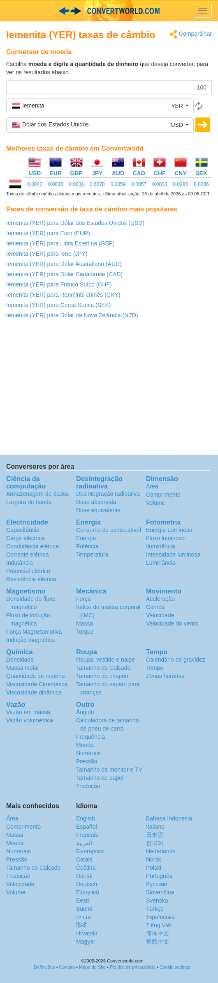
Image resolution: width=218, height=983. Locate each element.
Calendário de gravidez (175, 659)
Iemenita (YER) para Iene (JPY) (47, 253)
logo (109, 10)
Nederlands (161, 851)
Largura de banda (29, 502)
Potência (87, 546)
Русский (156, 884)
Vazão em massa (28, 712)
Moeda (85, 745)
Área (152, 486)
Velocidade (160, 615)
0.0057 (138, 184)
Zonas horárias (165, 676)
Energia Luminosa (169, 530)
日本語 (154, 835)
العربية (84, 843)
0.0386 (201, 184)
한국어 (154, 843)
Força (83, 599)
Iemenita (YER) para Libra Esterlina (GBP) (60, 243)
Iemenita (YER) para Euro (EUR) (48, 233)
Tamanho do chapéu (102, 676)
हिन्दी (81, 925)
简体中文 (157, 933)
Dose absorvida (96, 502)
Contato (67, 967)
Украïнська (160, 917)
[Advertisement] (109, 389)
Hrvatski (86, 933)
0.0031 (76, 184)
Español (86, 826)
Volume (155, 503)
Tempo (154, 667)
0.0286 (180, 184)
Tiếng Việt (159, 925)
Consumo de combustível (108, 530)
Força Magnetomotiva (34, 631)
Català (84, 859)
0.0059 (118, 184)
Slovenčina (160, 892)
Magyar (85, 941)
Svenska (157, 900)
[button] (100, 106)
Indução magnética (30, 640)
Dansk (84, 876)
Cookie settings (175, 967)
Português (159, 876)
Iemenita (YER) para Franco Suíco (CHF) (59, 284)
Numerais (88, 753)
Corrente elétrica (27, 554)
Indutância (19, 562)
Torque (85, 631)
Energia (86, 538)
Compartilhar (190, 34)
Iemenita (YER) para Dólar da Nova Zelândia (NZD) (72, 315)
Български (90, 851)
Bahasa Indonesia (169, 818)
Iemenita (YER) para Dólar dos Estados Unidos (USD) (75, 223)
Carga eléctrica (25, 538)
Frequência (90, 736)
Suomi (84, 908)
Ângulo (85, 712)
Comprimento (163, 494)
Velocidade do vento (172, 623)
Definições (44, 967)
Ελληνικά (87, 892)
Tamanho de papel (99, 777)
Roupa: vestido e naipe (105, 659)
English (85, 818)
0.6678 (97, 184)
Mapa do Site (92, 967)
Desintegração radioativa (108, 493)
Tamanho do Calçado (103, 667)
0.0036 (55, 184)
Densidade (20, 659)
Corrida (155, 607)
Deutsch (86, 884)
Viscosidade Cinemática (36, 684)
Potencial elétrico (28, 571)
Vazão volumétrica (29, 720)
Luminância (161, 562)
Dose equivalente (98, 510)
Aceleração (160, 599)
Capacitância (22, 530)
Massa (84, 623)
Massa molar (22, 667)
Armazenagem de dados (37, 493)
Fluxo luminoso (165, 538)
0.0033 (159, 184)
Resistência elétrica (31, 579)
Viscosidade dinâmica (34, 692)
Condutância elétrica (32, 546)
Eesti (82, 900)
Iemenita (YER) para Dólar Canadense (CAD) (64, 274)
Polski (153, 867)
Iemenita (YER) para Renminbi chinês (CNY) (63, 294)
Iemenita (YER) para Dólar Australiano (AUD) (64, 264)
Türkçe (155, 908)
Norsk (153, 859)
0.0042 (34, 184)
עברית (83, 917)
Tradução (88, 786)
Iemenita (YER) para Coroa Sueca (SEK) (58, 305)
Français (87, 835)
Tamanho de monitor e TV (109, 769)
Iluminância (160, 546)
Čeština (85, 867)
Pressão (86, 761)
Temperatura (92, 554)
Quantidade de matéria (35, 676)
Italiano (155, 826)
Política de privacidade (132, 967)
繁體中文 (157, 941)
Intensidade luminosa (173, 554)
